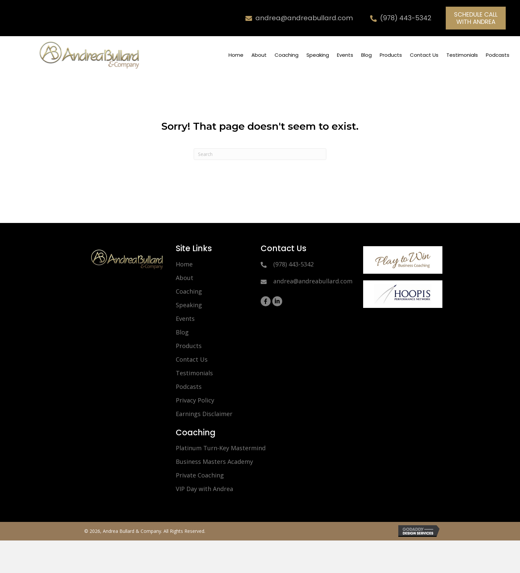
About (184, 278)
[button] (476, 18)
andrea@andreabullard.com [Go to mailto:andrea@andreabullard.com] (304, 18)
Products (189, 346)
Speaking (189, 305)
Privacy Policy (195, 400)
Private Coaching (200, 475)
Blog (182, 332)
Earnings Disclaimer (204, 414)
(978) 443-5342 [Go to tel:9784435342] (405, 18)
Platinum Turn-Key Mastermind (221, 448)
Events (185, 318)
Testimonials (194, 373)
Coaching (189, 291)
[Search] (260, 154)
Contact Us (192, 359)
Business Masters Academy (214, 462)
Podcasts (189, 387)
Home (184, 264)
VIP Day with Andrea (204, 489)
